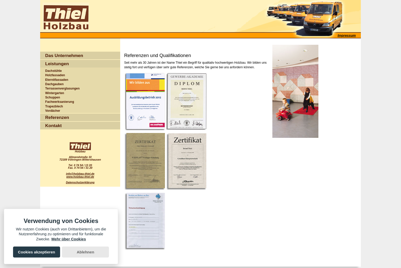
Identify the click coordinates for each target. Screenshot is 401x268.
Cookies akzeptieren (36, 252)
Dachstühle (53, 71)
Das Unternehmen (64, 55)
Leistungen (57, 63)
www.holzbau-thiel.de (80, 176)
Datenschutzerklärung (80, 182)
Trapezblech (54, 106)
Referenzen (57, 117)
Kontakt (53, 125)
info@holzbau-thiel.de (80, 173)
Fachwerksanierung (59, 102)
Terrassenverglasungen (62, 88)
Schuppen (52, 97)
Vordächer (52, 111)
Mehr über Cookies (68, 239)
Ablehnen (85, 252)
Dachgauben (54, 84)
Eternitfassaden (56, 80)
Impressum (347, 35)
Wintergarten (54, 93)
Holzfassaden (55, 75)
